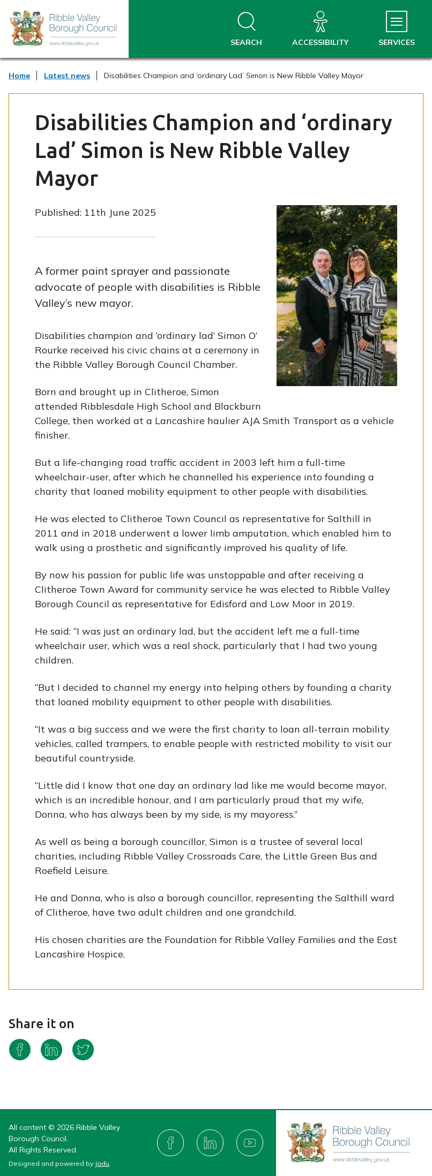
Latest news (67, 75)
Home (19, 75)
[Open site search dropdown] (246, 29)
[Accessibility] (320, 29)
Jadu (102, 1163)
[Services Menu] (396, 29)
